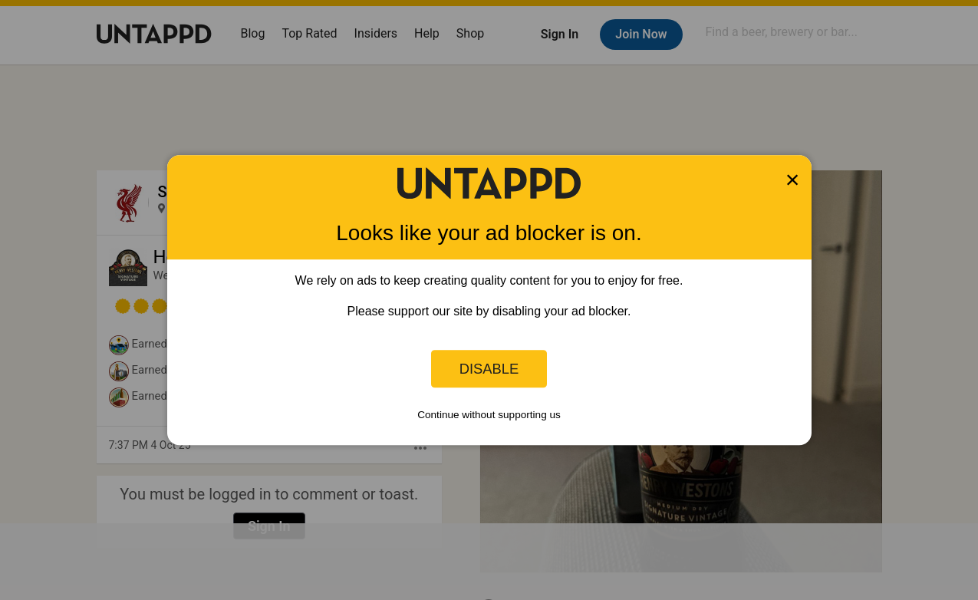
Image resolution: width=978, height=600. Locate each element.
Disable (489, 369)
